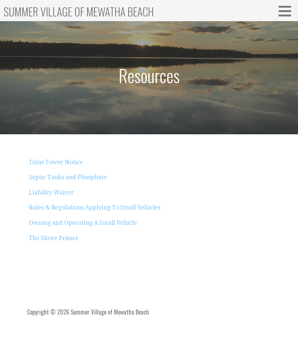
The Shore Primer (54, 238)
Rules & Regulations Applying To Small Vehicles (94, 207)
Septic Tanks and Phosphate (68, 177)
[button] (287, 10)
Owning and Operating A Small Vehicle (83, 222)
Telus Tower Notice (56, 162)
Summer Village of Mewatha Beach (79, 11)
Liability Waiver (51, 192)
